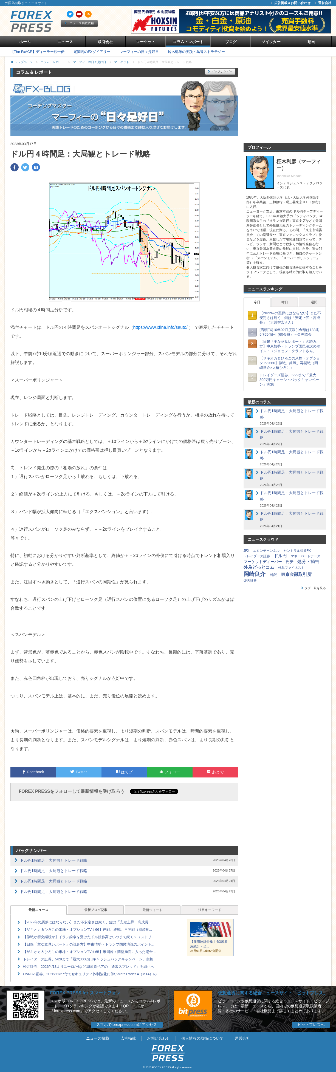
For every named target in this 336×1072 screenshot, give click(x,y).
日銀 (273, 574)
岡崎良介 (255, 574)
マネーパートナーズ (305, 556)
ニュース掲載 (97, 1038)
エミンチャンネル (266, 551)
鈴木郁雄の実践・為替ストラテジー (196, 52)
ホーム (25, 41)
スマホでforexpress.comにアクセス (126, 1024)
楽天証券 (250, 580)
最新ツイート (152, 910)
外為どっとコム (259, 567)
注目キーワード (209, 910)
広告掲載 (128, 1038)
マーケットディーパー (263, 561)
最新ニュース (38, 910)
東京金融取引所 (296, 574)
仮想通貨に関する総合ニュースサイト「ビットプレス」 (272, 993)
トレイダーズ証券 (257, 556)
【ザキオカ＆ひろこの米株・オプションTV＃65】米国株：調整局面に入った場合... (89, 952)
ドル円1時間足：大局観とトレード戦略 (53, 860)
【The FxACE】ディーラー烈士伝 (37, 52)
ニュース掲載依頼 (79, 23)
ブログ (231, 41)
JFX (246, 551)
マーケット (145, 41)
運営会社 (322, 3)
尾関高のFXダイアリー (92, 52)
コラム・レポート (188, 41)
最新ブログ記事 (95, 910)
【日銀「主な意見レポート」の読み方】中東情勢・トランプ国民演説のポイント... (88, 944)
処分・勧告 (308, 561)
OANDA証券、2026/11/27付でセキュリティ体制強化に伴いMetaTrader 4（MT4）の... (91, 974)
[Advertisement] (124, 824)
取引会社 (105, 41)
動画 (311, 41)
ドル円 (280, 555)
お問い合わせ (158, 1038)
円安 (289, 561)
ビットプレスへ (311, 1024)
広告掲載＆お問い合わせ (290, 3)
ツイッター (271, 41)
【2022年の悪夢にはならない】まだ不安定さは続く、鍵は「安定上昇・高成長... (87, 922)
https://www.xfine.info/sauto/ (160, 327)
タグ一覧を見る (313, 588)
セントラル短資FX (297, 551)
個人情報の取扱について (202, 1038)
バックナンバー (220, 71)
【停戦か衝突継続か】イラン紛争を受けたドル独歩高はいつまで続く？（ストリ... (88, 937)
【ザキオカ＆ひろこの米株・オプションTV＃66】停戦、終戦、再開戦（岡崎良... (87, 929)
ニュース (65, 41)
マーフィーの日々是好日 (139, 52)
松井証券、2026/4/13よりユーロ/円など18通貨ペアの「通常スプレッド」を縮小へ (88, 966)
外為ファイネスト (291, 568)
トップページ (24, 62)
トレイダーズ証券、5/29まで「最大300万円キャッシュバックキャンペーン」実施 (88, 959)
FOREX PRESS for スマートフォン (85, 993)
